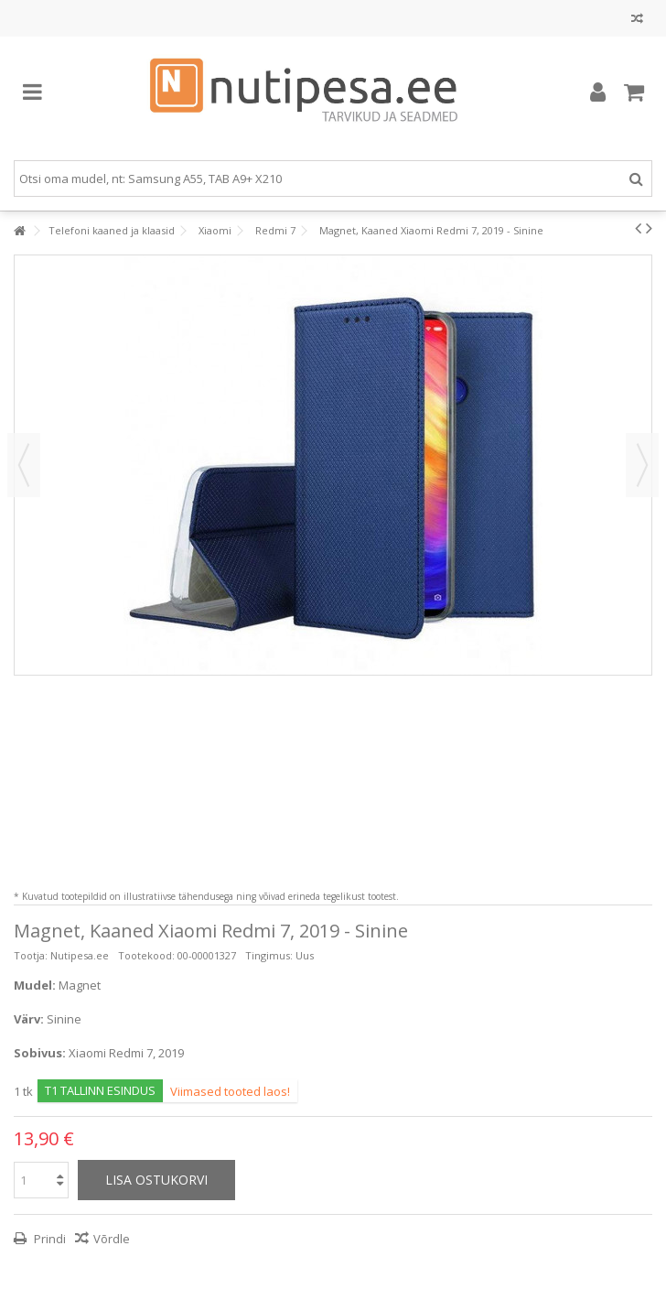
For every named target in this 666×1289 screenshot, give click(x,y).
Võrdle (111, 1238)
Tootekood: (146, 955)
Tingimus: (269, 955)
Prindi (48, 1238)
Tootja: (31, 955)
